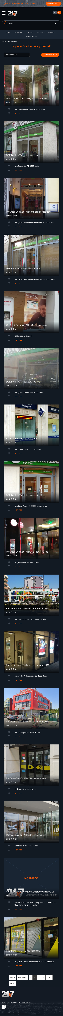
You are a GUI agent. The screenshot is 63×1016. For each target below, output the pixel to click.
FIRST (12, 978)
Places (30, 33)
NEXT (49, 978)
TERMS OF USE (31, 36)
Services (40, 33)
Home (4, 41)
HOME (8, 33)
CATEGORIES (19, 33)
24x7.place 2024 (24, 1002)
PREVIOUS (22, 978)
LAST (12, 983)
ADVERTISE (52, 33)
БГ (55, 12)
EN (59, 12)
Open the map (50, 55)
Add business (53, 4)
